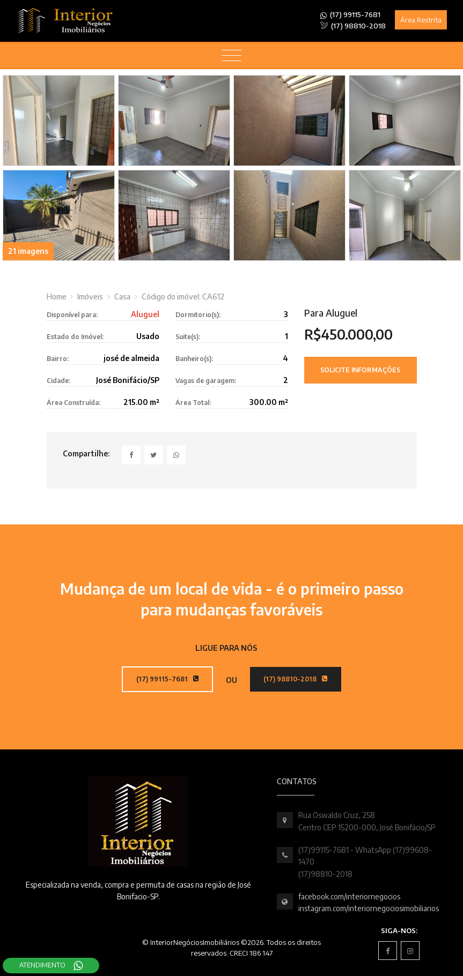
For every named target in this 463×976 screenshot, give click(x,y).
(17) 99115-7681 (350, 14)
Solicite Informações (360, 370)
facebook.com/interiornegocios (349, 896)
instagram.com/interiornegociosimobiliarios (368, 908)
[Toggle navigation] (231, 56)
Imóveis (90, 296)
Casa (122, 296)
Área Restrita (421, 20)
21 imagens (28, 251)
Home (57, 296)
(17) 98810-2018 (353, 26)
